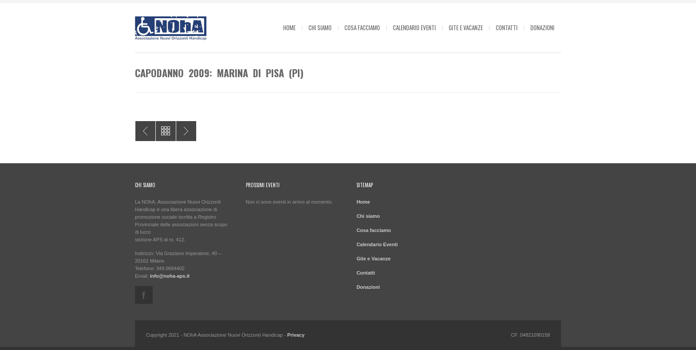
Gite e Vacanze (466, 27)
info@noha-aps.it (170, 276)
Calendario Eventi (414, 27)
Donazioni (542, 27)
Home (289, 27)
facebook (144, 295)
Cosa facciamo (362, 27)
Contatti (507, 27)
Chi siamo (320, 27)
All (166, 131)
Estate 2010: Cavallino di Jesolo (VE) (186, 131)
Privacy (295, 335)
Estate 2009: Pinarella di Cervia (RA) (145, 131)
